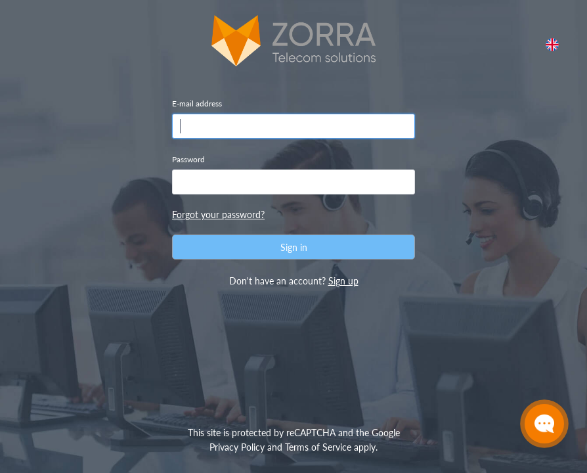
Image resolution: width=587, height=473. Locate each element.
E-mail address (197, 103)
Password (188, 159)
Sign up (343, 280)
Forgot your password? (218, 214)
